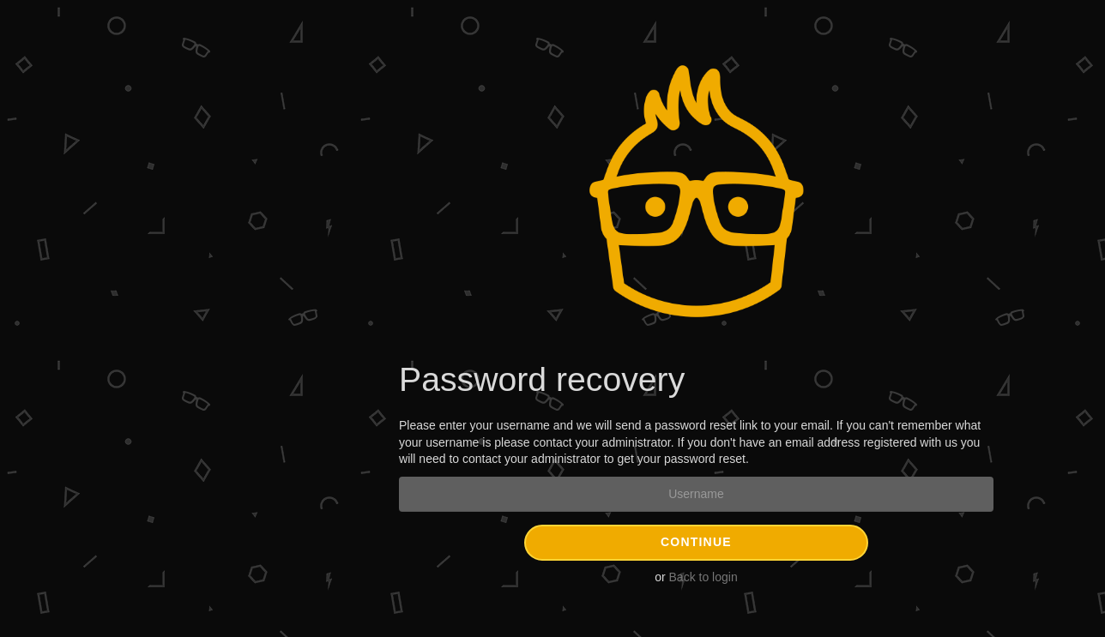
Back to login (703, 577)
